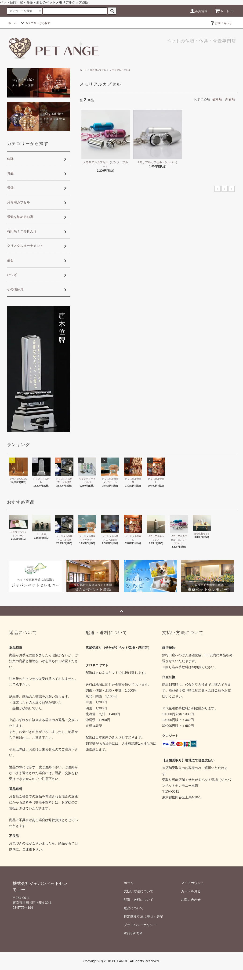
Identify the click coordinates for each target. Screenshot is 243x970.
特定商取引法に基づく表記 (143, 916)
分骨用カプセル (98, 70)
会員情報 (198, 11)
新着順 (230, 99)
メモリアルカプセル (120, 70)
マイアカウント (192, 883)
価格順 (217, 99)
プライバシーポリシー (140, 925)
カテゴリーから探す (35, 23)
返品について (133, 908)
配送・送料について (138, 899)
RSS (127, 933)
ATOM (137, 933)
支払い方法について (138, 891)
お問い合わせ (220, 23)
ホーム (12, 23)
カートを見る (191, 891)
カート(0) (224, 11)
